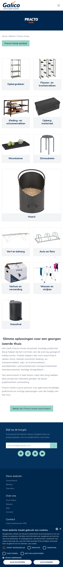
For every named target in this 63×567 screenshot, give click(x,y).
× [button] (60, 529)
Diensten (10, 488)
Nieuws (9, 504)
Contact (9, 512)
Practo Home (23, 36)
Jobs (8, 508)
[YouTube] (42, 454)
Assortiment (11, 480)
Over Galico (11, 500)
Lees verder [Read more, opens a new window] (32, 544)
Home (4, 36)
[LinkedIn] (35, 454)
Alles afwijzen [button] (46, 562)
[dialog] (31, 546)
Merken (12, 36)
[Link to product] (16, 69)
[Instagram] (28, 454)
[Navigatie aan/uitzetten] (58, 5)
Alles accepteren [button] (17, 562)
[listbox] (57, 529)
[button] (53, 445)
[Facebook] (21, 454)
